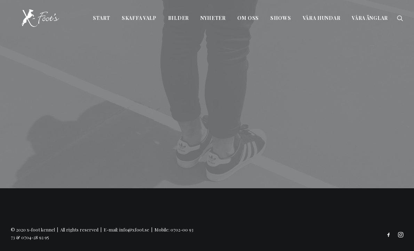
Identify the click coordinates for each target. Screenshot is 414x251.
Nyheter (213, 18)
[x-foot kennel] (30, 18)
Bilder (178, 18)
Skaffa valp (139, 18)
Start (102, 18)
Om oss (248, 18)
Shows (280, 18)
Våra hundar (322, 18)
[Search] (400, 18)
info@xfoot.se (134, 230)
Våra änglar (370, 18)
